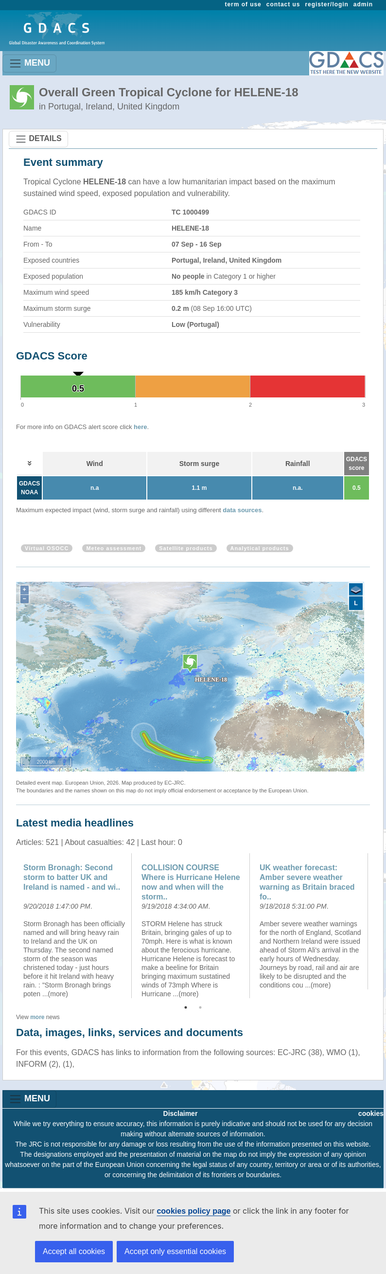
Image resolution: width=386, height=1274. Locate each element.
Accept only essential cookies (175, 1251)
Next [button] (377, 926)
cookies (371, 1113)
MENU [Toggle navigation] (29, 63)
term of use (243, 4)
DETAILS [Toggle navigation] (38, 139)
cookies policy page (193, 1211)
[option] (75, 925)
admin (363, 4)
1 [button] (186, 1007)
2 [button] (200, 1007)
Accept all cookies (74, 1251)
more (37, 1017)
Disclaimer (180, 1113)
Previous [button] (9, 926)
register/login (326, 4)
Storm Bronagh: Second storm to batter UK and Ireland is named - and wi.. (71, 877)
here (140, 427)
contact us (283, 4)
